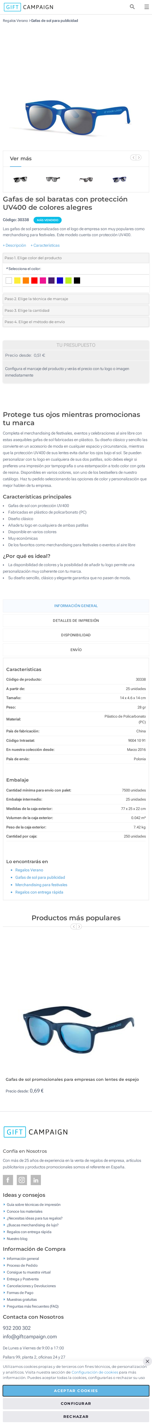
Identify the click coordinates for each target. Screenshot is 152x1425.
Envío (76, 650)
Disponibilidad (76, 635)
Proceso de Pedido (22, 1265)
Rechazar (76, 1416)
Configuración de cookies (95, 1372)
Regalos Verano (15, 20)
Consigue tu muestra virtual (29, 1272)
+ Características (45, 245)
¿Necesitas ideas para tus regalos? (35, 1218)
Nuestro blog (17, 1238)
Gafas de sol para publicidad (54, 20)
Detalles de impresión (76, 620)
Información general (23, 1258)
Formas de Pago (20, 1293)
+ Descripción (14, 245)
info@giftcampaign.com (30, 1336)
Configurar (76, 1403)
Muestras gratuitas (22, 1299)
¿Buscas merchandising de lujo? (33, 1225)
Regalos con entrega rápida (39, 892)
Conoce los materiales (24, 1211)
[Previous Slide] (133, 157)
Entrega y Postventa (23, 1279)
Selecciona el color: (23, 269)
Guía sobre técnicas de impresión (34, 1204)
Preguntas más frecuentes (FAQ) (33, 1306)
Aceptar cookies (76, 1390)
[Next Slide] (138, 157)
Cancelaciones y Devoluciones (31, 1286)
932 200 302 (17, 1328)
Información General (76, 606)
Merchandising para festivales (41, 884)
